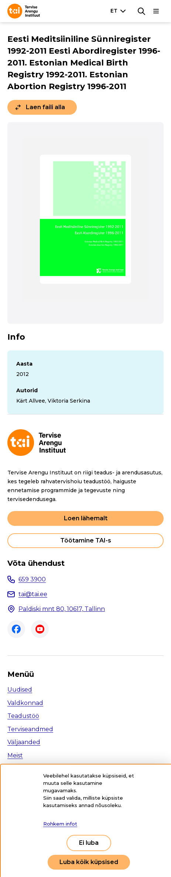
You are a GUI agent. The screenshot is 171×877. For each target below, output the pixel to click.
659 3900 (32, 579)
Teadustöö (23, 715)
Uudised (19, 689)
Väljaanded (23, 742)
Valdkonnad (25, 702)
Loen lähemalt (85, 518)
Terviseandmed (30, 729)
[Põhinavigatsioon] (156, 11)
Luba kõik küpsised (88, 862)
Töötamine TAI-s (85, 540)
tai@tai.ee (32, 594)
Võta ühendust (36, 563)
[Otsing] (141, 11)
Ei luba (89, 842)
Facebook (16, 629)
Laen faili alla (45, 107)
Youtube (40, 629)
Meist (15, 755)
